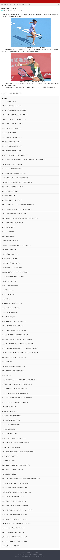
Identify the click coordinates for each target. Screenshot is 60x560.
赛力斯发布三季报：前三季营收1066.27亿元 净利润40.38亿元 (16, 492)
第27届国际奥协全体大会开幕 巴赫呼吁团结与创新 (14, 110)
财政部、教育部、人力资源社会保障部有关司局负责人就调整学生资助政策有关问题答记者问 (24, 159)
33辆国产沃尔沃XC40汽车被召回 (10, 411)
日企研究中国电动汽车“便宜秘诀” (10, 456)
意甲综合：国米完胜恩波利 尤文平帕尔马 (12, 93)
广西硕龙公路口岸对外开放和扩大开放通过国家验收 (14, 519)
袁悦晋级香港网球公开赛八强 (9, 101)
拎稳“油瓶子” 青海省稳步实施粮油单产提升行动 (13, 366)
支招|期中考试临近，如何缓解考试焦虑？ (12, 150)
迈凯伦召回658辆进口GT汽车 (9, 406)
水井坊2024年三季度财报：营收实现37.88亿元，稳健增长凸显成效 (18, 343)
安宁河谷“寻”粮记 (6, 299)
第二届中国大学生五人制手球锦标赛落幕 (11, 128)
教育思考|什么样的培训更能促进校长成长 (12, 146)
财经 (14, 4)
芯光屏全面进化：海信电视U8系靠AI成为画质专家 (14, 330)
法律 (29, 4)
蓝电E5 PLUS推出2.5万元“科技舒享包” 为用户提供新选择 (15, 442)
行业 (11, 4)
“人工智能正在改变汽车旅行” (9, 460)
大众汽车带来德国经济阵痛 (8, 429)
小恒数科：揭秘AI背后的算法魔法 (10, 285)
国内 (17, 4)
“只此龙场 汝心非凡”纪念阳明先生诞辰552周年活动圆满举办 (16, 245)
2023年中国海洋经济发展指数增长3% (11, 240)
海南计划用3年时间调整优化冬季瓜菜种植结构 (13, 370)
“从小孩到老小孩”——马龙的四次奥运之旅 (12, 164)
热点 (5, 4)
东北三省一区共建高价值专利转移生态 (11, 308)
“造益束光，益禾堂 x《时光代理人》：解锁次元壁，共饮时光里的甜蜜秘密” (20, 352)
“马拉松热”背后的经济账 (8, 290)
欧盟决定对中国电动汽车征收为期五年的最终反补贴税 (15, 487)
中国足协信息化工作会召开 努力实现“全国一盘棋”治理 (15, 114)
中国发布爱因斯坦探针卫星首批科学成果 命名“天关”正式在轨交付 (17, 510)
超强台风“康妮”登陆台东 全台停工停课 (11, 546)
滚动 (2, 10)
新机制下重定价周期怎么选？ (9, 317)
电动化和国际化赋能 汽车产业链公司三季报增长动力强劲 (15, 483)
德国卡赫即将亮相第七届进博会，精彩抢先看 (13, 325)
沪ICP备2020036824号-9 (23, 554)
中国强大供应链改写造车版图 (9, 474)
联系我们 (23, 552)
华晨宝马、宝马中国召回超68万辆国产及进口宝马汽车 (15, 402)
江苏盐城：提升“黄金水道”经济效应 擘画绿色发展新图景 (15, 272)
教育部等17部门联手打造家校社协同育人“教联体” (13, 173)
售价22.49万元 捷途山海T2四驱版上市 (11, 447)
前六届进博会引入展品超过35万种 (10, 191)
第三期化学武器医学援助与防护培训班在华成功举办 (14, 541)
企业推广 (37, 552)
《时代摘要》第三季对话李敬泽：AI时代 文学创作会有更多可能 (17, 182)
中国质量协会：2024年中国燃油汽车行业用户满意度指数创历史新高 (18, 451)
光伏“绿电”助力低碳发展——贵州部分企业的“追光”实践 (15, 177)
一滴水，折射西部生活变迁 (8, 294)
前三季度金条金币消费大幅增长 (9, 258)
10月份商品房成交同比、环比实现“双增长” (12, 200)
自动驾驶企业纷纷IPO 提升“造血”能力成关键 (12, 469)
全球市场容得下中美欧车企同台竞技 (10, 424)
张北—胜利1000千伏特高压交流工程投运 (12, 303)
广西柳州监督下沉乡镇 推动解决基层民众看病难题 (14, 501)
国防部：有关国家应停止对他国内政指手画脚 (13, 532)
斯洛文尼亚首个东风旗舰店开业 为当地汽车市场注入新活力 (16, 465)
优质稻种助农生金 (6, 375)
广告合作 (28, 552)
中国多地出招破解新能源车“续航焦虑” (11, 420)
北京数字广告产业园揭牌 (8, 231)
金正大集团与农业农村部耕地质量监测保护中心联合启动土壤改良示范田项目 (20, 348)
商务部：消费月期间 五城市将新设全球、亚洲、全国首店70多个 (17, 209)
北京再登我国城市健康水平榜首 (9, 312)
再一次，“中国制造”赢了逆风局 (9, 433)
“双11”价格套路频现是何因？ (9, 249)
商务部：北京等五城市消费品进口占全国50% (13, 186)
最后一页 (6, 95)
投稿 (32, 552)
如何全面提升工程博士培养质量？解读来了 (12, 168)
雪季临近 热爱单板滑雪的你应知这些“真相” (12, 123)
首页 (2, 4)
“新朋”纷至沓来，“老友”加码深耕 (10, 281)
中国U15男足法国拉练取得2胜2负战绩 (11, 141)
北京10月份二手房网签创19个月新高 (11, 195)
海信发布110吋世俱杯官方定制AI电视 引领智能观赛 (14, 388)
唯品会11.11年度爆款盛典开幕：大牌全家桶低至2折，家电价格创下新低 (19, 379)
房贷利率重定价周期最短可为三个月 (10, 254)
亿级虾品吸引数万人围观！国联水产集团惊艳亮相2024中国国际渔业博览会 (20, 218)
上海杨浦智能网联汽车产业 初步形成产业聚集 (13, 276)
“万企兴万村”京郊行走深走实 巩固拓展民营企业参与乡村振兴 (16, 523)
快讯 (26, 4)
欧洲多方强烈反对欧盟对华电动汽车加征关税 (13, 496)
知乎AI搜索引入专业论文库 (8, 227)
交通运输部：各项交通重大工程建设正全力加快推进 (14, 537)
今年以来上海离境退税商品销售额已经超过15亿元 (14, 213)
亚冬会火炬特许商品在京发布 (9, 132)
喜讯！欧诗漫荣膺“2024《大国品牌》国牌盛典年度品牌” (15, 393)
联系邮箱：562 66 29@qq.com (38, 556)
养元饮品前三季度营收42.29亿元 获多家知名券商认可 (15, 334)
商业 (20, 4)
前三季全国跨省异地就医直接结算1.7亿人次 (12, 222)
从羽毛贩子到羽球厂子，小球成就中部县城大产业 (14, 119)
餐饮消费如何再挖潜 (7, 361)
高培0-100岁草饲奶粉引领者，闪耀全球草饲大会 (13, 321)
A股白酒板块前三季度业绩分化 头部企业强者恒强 (14, 357)
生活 (23, 4)
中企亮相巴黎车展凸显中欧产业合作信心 (11, 415)
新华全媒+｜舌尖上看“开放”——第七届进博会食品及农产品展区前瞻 (18, 204)
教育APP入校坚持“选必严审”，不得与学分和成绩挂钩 (15, 155)
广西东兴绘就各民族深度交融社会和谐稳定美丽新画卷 (15, 505)
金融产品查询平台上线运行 (8, 236)
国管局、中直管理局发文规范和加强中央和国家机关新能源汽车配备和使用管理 (21, 478)
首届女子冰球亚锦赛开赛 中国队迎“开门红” (12, 137)
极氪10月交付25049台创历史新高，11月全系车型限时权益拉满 (17, 384)
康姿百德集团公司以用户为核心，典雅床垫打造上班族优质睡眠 (17, 397)
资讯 (8, 4)
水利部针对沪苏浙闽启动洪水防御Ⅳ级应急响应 (13, 528)
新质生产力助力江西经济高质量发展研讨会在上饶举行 (15, 514)
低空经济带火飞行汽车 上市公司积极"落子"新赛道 (14, 438)
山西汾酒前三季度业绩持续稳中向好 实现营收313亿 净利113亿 (17, 339)
